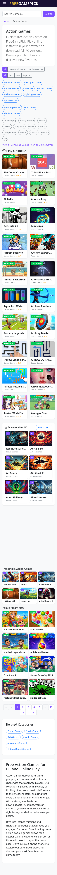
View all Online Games (42, 162)
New (18, 92)
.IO (5, 155)
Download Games (17, 86)
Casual (33, 149)
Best (11, 92)
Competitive (10, 149)
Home (5, 38)
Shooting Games (12, 124)
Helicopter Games (33, 99)
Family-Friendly (27, 137)
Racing (23, 149)
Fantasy (45, 149)
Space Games (10, 117)
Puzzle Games (32, 748)
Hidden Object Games (18, 766)
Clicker (7, 143)
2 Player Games (11, 105)
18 (51, 724)
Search (49, 31)
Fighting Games (32, 111)
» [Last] (34, 729)
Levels (31, 143)
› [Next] (28, 729)
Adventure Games (16, 760)
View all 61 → (44, 444)
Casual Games (14, 748)
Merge (42, 137)
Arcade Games (30, 754)
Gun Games (30, 124)
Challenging (10, 137)
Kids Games (13, 754)
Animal (41, 143)
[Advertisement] (28, 15)
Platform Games (12, 99)
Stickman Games (12, 111)
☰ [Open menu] (4, 3)
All (5, 86)
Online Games (36, 86)
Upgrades (19, 143)
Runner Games (44, 105)
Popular (27, 92)
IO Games (28, 105)
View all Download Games (15, 162)
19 (22, 729)
